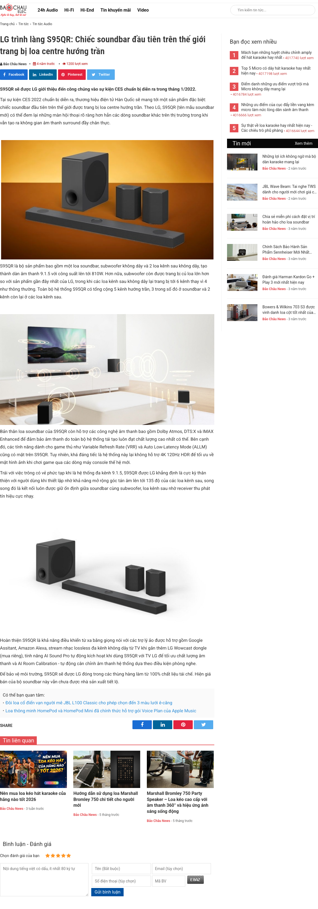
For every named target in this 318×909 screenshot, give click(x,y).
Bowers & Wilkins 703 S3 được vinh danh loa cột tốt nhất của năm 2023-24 (288, 310)
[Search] (307, 10)
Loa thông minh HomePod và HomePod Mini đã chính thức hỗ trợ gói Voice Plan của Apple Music (101, 710)
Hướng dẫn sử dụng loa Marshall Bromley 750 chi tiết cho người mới (105, 799)
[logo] (13, 10)
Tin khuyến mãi (115, 10)
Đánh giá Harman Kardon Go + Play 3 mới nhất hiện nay (288, 280)
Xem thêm (303, 143)
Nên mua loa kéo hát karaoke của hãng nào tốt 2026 (33, 796)
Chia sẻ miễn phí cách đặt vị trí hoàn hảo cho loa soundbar (288, 219)
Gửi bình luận (107, 892)
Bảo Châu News (13, 64)
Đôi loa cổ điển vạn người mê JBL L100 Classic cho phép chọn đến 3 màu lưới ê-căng (89, 702)
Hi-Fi (69, 10)
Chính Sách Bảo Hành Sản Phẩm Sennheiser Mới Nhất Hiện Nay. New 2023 (285, 250)
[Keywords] (267, 10)
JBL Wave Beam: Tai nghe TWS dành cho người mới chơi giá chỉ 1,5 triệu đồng (289, 189)
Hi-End (87, 10)
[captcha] (168, 881)
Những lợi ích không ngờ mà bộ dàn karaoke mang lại (289, 159)
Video (143, 10)
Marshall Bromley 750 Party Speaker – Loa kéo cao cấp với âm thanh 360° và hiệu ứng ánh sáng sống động (177, 802)
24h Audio (48, 10)
